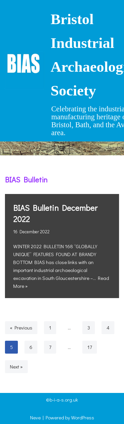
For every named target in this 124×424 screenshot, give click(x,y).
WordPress (82, 417)
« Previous (21, 327)
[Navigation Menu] (62, 148)
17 (89, 347)
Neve (35, 417)
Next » (16, 366)
